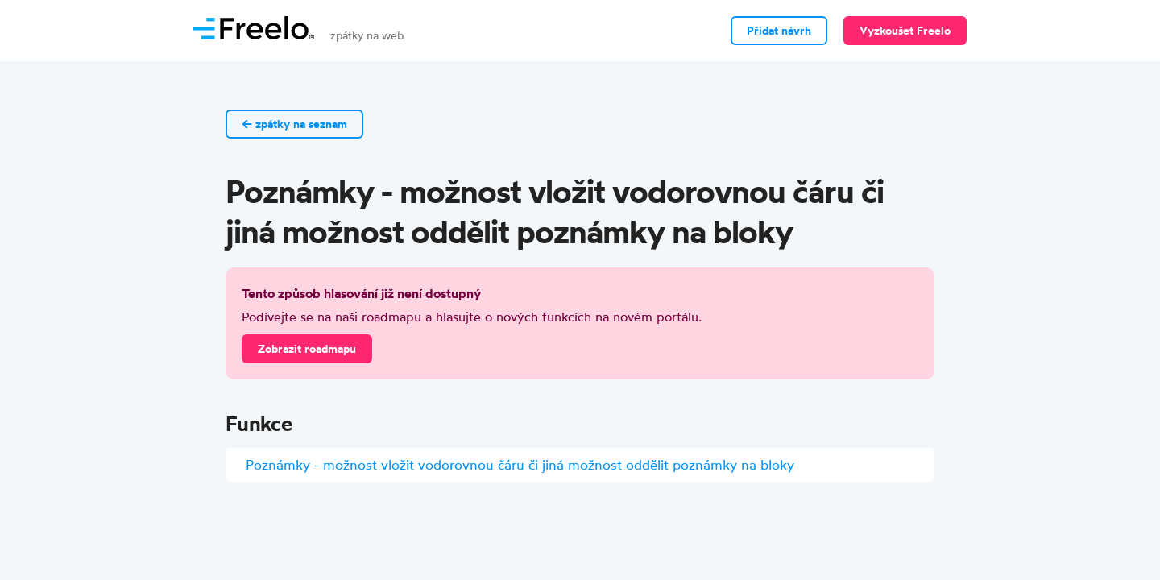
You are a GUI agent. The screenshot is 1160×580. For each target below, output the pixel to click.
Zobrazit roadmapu (307, 349)
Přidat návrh (779, 30)
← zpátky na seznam (294, 124)
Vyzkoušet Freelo (905, 30)
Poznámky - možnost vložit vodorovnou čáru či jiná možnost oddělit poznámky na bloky (520, 464)
